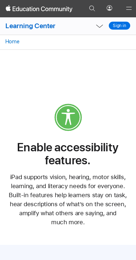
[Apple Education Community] (39, 9)
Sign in (119, 25)
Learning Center (30, 26)
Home (11, 41)
